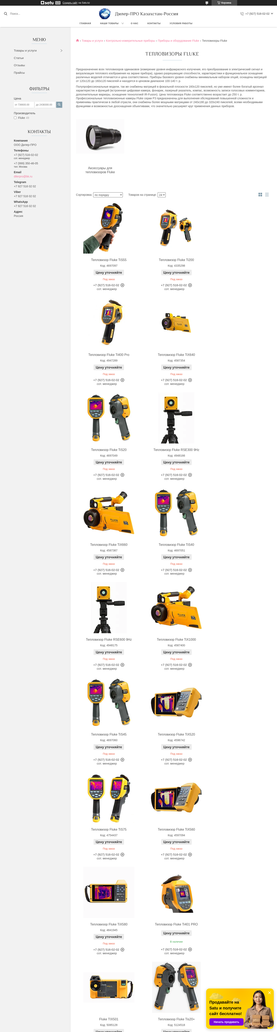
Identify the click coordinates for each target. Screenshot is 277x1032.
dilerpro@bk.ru (23, 176)
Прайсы (19, 72)
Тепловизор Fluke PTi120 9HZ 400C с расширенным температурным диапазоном (171, 833)
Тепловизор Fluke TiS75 (107, 639)
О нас (134, 23)
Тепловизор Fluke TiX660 (107, 450)
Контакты (154, 23)
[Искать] (5, 14)
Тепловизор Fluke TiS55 (107, 260)
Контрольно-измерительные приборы (130, 40)
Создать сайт (70, 2)
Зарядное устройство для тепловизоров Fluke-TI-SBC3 (107, 934)
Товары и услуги (25, 50)
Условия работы (181, 23)
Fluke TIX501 (171, 734)
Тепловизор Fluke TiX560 (171, 639)
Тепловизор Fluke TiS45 (171, 544)
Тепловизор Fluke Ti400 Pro (235, 260)
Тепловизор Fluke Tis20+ (235, 734)
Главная (85, 23)
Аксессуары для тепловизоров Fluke (99, 170)
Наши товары (109, 23)
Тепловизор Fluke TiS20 (171, 354)
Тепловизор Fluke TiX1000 (107, 544)
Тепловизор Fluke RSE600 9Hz (235, 450)
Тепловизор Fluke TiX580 (235, 639)
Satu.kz (156, 1024)
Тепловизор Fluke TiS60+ (107, 829)
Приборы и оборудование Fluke (178, 40)
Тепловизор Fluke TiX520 (235, 544)
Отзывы (19, 65)
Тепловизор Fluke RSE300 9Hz (235, 354)
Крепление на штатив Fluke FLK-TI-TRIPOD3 (235, 934)
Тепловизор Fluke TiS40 (171, 450)
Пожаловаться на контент (149, 1028)
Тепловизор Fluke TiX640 (107, 354)
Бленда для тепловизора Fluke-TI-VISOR (171, 934)
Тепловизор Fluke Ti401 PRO (107, 734)
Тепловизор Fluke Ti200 (171, 260)
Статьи (19, 58)
